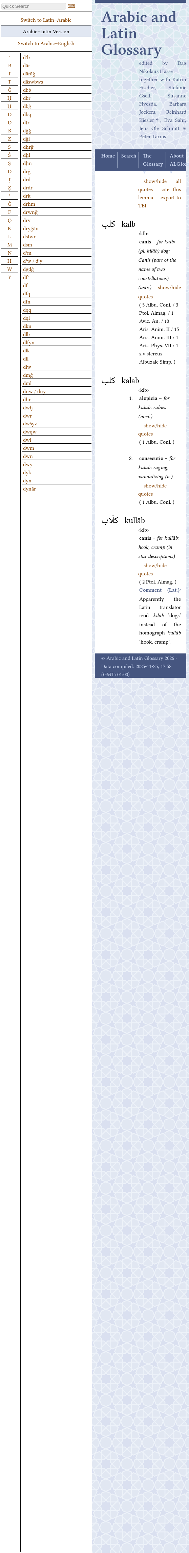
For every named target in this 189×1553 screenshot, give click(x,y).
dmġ (28, 374)
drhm (29, 203)
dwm (28, 447)
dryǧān (31, 228)
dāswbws (33, 81)
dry (26, 219)
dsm (27, 244)
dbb (27, 89)
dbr (26, 97)
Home (108, 156)
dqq (27, 309)
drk (26, 195)
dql (26, 317)
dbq (27, 113)
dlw (27, 366)
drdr (28, 187)
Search (128, 156)
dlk (26, 350)
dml (27, 382)
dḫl (26, 154)
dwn (28, 455)
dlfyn (29, 342)
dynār (29, 488)
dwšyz (30, 423)
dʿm (27, 252)
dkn (27, 325)
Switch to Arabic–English (46, 43)
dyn (27, 480)
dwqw (30, 431)
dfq (26, 293)
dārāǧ (29, 73)
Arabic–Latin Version (46, 31)
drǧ (26, 170)
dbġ (27, 105)
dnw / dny (34, 390)
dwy (28, 463)
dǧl (26, 138)
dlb (26, 333)
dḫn (27, 162)
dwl (27, 439)
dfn (26, 301)
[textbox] (33, 6)
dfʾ (26, 276)
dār (26, 65)
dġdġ (28, 268)
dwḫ (28, 407)
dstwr (29, 236)
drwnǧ (30, 211)
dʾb (26, 56)
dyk (27, 472)
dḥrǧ (28, 146)
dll (25, 358)
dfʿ (26, 285)
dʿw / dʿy (32, 260)
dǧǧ (27, 130)
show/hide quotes (152, 569)
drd (26, 179)
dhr (27, 399)
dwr (27, 415)
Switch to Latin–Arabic (46, 19)
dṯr (26, 122)
